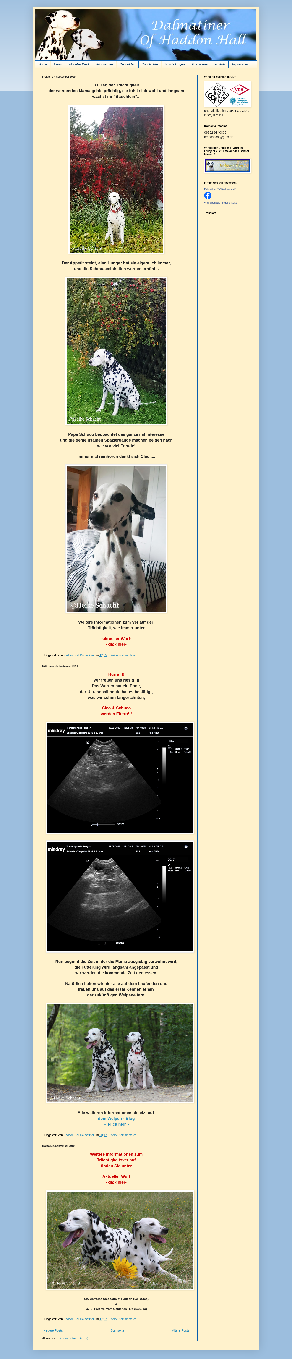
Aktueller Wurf (79, 64)
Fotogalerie (200, 64)
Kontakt (219, 64)
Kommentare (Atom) (74, 1338)
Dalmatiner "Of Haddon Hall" (220, 189)
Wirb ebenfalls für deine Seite (220, 202)
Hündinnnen (104, 64)
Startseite (117, 1330)
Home (43, 64)
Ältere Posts (180, 1330)
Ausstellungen (175, 64)
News (58, 64)
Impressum (240, 64)
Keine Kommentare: (123, 655)
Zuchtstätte (150, 64)
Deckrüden (127, 64)
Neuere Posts (53, 1330)
